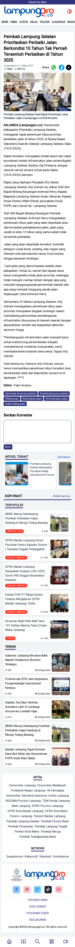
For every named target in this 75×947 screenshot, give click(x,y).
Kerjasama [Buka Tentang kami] (37, 920)
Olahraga (58, 22)
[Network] (15, 857)
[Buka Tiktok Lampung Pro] (48, 889)
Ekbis (14, 22)
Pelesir (45, 22)
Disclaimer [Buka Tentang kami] (37, 906)
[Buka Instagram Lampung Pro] (27, 889)
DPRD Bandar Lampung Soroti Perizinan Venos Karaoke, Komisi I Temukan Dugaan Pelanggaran (26, 545)
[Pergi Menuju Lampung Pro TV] (66, 941)
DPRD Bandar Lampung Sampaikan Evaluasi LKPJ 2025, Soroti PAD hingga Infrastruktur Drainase (25, 573)
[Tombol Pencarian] (37, 941)
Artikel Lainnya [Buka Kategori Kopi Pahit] (61, 496)
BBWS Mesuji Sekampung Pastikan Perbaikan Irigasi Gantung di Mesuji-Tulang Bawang (26, 518)
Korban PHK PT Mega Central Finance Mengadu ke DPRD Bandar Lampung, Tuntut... (23, 599)
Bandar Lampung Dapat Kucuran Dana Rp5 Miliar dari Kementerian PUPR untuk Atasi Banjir (26, 754)
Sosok (23, 22)
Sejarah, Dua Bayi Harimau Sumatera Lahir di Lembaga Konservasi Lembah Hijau (22, 707)
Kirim (8, 446)
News (4, 22)
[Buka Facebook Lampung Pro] (16, 889)
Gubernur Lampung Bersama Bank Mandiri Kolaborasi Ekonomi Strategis (26, 660)
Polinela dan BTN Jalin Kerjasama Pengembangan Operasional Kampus (26, 683)
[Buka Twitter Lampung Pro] (37, 889)
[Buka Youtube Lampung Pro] (58, 889)
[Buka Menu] (51, 941)
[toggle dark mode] (69, 11)
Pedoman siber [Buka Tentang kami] (37, 913)
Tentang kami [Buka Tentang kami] (37, 900)
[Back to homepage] (28, 11)
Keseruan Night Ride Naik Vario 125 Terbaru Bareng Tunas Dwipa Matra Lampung (26, 625)
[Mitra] (22, 785)
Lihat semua (63, 457)
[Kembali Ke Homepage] (9, 941)
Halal (34, 22)
